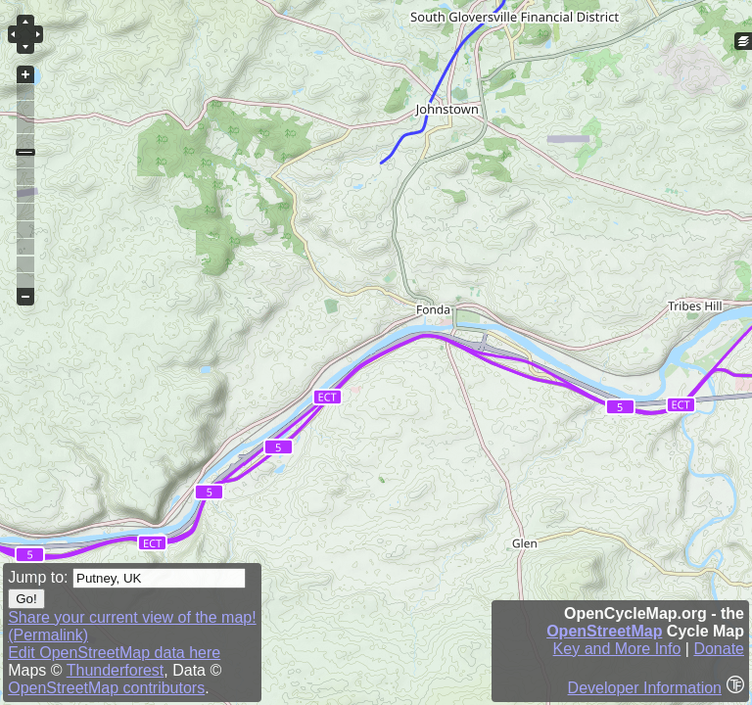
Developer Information (645, 688)
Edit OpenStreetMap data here (114, 652)
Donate (718, 648)
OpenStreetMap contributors (106, 688)
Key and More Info (617, 648)
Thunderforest (115, 670)
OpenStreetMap (604, 631)
